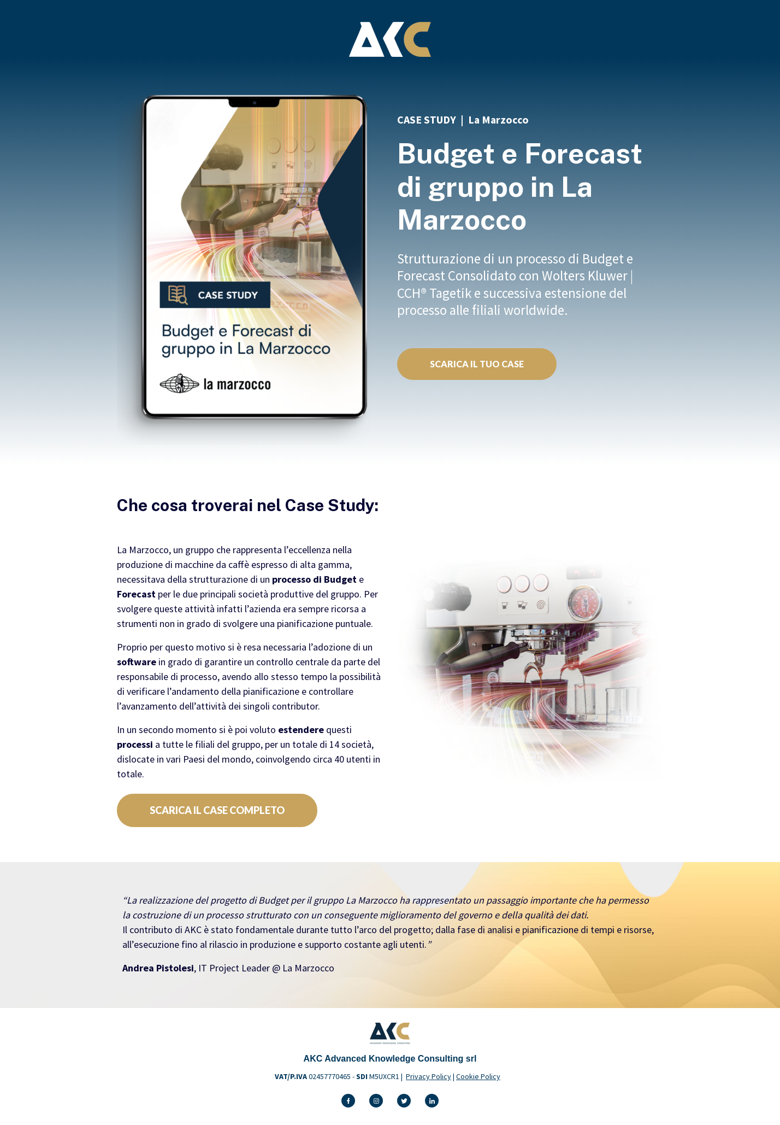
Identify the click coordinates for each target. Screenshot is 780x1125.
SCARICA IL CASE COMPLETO (217, 810)
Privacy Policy (428, 1076)
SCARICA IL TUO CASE (477, 364)
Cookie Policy (478, 1076)
